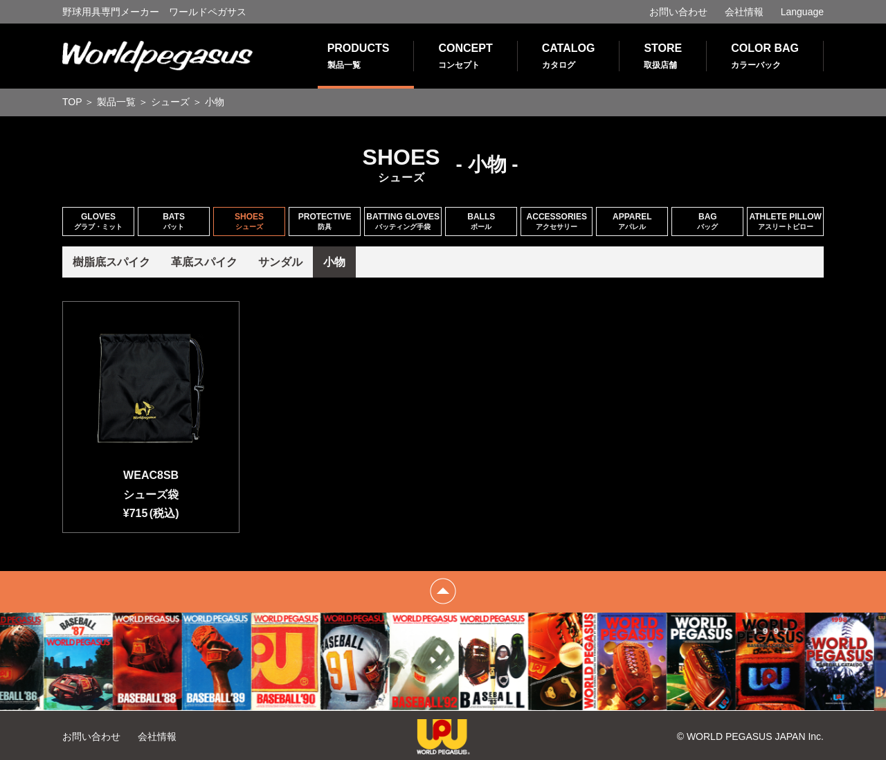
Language (802, 11)
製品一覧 (116, 101)
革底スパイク (204, 262)
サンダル (280, 262)
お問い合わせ (678, 11)
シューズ (170, 101)
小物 (334, 262)
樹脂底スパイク (111, 262)
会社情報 (744, 11)
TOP (72, 101)
